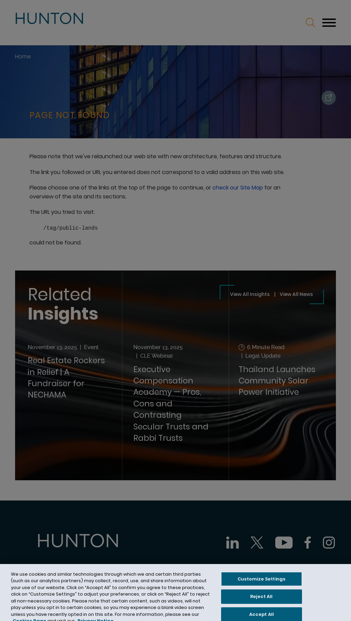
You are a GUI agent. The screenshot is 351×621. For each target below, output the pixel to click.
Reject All (261, 603)
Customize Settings (262, 585)
